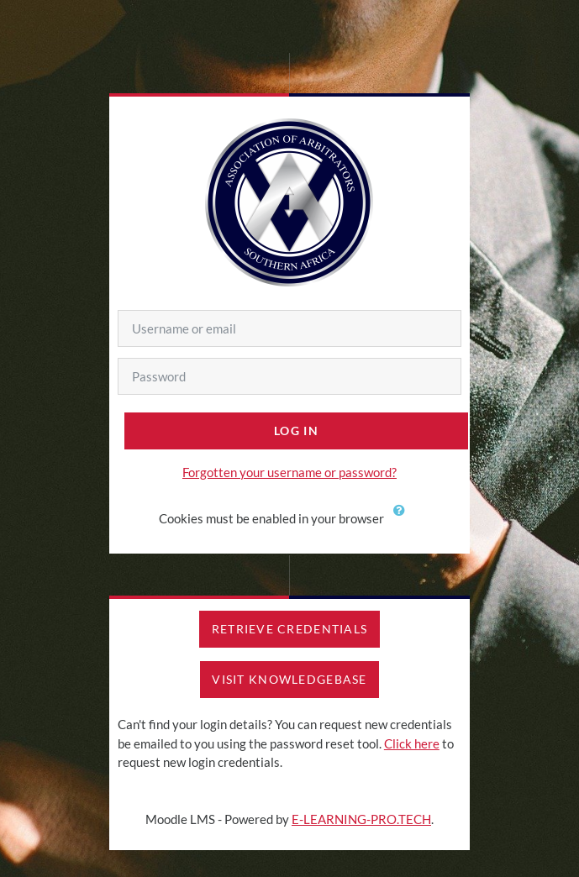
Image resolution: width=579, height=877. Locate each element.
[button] (403, 520)
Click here (412, 743)
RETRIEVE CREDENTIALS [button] (290, 629)
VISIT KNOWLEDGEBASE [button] (289, 679)
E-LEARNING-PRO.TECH (361, 819)
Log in (296, 430)
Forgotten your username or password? (289, 472)
